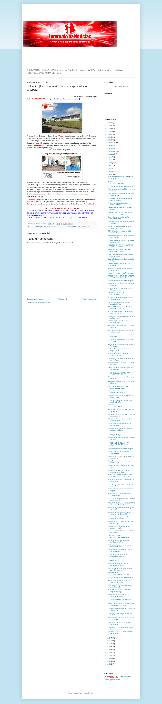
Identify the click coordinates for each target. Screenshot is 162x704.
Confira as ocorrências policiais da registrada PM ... (119, 424)
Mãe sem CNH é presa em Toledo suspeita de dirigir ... (119, 590)
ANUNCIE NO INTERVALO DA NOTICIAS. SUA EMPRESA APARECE (118, 444)
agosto (111, 154)
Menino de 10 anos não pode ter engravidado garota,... (119, 595)
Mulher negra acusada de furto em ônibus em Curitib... (119, 204)
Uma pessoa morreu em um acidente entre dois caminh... (120, 569)
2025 (109, 125)
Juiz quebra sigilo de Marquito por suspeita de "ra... (119, 303)
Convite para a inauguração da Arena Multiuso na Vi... (120, 331)
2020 (109, 140)
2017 (109, 644)
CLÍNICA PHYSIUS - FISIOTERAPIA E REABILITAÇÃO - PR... (121, 307)
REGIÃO (69, 227)
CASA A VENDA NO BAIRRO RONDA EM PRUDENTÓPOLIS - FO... (120, 476)
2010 (109, 664)
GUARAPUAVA (48, 227)
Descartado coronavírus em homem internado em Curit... (120, 429)
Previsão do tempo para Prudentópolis (120, 186)
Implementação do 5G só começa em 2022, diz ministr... (120, 289)
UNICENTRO (76, 227)
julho (110, 157)
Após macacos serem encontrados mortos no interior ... (119, 546)
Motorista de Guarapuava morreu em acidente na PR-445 (120, 614)
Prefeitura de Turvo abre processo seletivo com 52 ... (119, 600)
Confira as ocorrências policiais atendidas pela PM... (118, 541)
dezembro (112, 142)
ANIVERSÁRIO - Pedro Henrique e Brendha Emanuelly (119, 250)
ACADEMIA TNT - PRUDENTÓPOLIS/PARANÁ (118, 574)
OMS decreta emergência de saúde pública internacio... (120, 232)
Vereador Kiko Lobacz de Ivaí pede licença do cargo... (119, 434)
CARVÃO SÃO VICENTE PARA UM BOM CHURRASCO (120, 213)
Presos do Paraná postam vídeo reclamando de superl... (118, 518)
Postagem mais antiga (89, 299)
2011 (109, 661)
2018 (109, 641)
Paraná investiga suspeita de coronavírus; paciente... (117, 555)
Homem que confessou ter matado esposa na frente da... (119, 581)
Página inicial (62, 299)
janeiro (111, 174)
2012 (109, 658)
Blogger (90, 693)
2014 (109, 652)
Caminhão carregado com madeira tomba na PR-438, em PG (119, 513)
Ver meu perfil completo (112, 680)
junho (111, 160)
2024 (109, 128)
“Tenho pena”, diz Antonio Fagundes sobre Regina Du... (120, 586)
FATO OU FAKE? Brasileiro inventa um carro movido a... (121, 294)
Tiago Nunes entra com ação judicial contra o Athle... (120, 462)
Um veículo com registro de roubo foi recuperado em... (120, 550)
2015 (109, 650)
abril (110, 166)
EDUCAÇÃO (39, 227)
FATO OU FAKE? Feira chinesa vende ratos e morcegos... (120, 312)
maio (110, 163)
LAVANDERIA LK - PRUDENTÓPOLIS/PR (116, 405)
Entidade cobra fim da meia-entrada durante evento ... (120, 199)
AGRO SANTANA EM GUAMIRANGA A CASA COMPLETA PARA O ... (121, 605)
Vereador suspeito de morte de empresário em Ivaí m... (118, 564)
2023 (109, 131)
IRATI (55, 227)
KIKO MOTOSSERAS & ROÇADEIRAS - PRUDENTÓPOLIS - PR (121, 373)
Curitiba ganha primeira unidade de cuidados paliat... (119, 452)
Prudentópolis (62, 227)
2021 (109, 137)
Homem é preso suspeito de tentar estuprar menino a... (119, 227)
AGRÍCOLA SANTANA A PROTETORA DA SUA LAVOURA (121, 246)
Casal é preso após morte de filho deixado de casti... (119, 527)
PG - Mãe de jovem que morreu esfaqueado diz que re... (118, 387)
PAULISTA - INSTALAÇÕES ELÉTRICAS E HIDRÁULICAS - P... (121, 504)
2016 (109, 647)
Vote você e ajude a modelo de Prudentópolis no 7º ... (118, 354)
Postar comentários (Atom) (41, 303)
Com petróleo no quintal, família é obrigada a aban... (119, 218)
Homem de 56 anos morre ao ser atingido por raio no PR (119, 392)
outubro (111, 148)
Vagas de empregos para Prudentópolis (121, 273)
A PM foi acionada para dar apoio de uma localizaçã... (120, 401)
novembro (112, 145)
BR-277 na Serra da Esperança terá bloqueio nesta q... (120, 420)
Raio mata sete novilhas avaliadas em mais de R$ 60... (120, 255)
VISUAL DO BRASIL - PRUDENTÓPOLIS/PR (116, 182)
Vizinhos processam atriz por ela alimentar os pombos (119, 471)
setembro (112, 151)
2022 (109, 134)
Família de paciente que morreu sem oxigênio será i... (120, 494)
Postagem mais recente (35, 299)
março (111, 168)
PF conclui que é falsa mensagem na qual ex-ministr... (120, 368)
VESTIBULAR (85, 227)
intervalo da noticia (41, 223)
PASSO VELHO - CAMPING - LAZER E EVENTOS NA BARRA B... (121, 277)
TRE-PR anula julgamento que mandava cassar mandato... (121, 499)
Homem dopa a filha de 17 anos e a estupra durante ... (120, 321)
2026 (109, 123)
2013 (109, 655)
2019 (109, 638)
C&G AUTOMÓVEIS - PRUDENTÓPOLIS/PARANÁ (118, 536)
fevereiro (112, 171)
